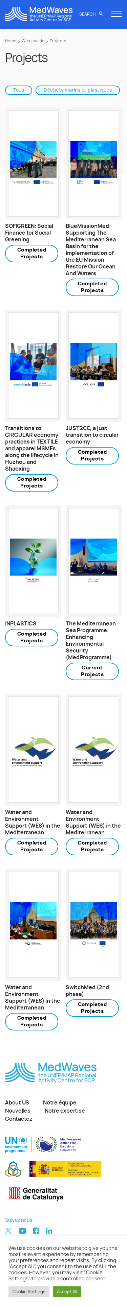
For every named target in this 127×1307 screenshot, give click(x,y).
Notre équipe (59, 1103)
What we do (33, 41)
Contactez (19, 1119)
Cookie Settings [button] (29, 1291)
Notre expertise (65, 1111)
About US (17, 1103)
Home (11, 41)
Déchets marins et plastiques (78, 90)
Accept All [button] (67, 1291)
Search (91, 14)
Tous (18, 90)
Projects (58, 41)
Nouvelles (17, 1111)
